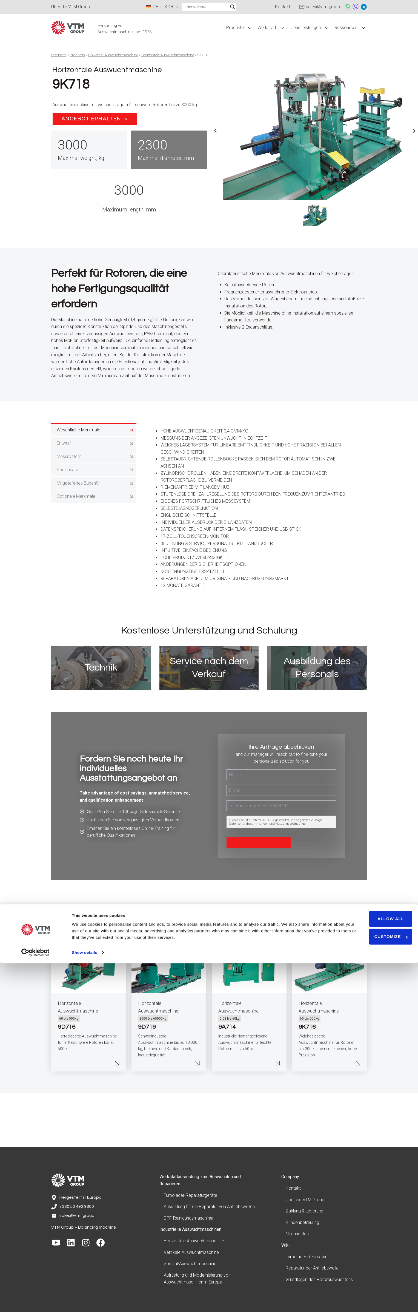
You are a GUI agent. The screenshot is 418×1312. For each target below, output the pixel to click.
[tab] (93, 466)
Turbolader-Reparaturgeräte (190, 1197)
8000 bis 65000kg (152, 1074)
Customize (372, 1285)
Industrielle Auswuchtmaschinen (190, 1231)
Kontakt (293, 1189)
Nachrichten (297, 1235)
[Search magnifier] (232, 7)
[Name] (281, 818)
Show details (84, 1301)
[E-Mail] (281, 834)
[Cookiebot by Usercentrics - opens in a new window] (35, 1301)
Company (290, 1178)
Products (77, 55)
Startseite (58, 55)
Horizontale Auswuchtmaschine (167, 55)
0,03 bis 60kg (230, 1074)
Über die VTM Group (305, 1201)
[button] (315, 214)
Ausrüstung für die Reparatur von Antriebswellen (209, 1208)
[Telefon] (281, 849)
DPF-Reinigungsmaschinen (189, 1219)
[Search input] (206, 7)
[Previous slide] (215, 130)
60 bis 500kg (68, 1074)
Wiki (285, 1246)
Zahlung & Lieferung (304, 1212)
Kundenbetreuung (302, 1224)
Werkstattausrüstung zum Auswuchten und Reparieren (200, 1182)
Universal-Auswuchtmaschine (113, 55)
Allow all (372, 1267)
